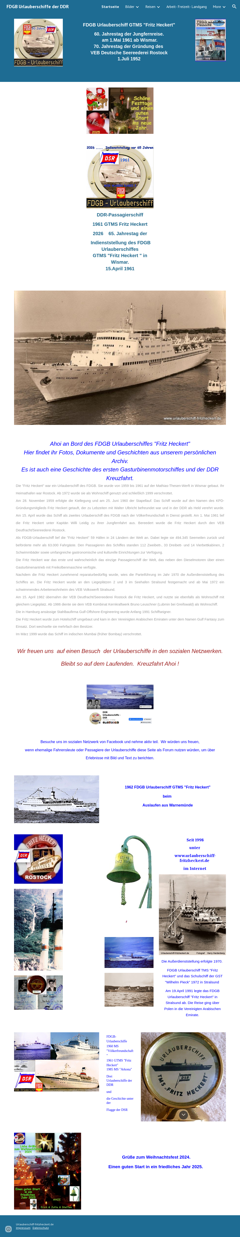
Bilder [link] (129, 6)
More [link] (217, 6)
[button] (234, 6)
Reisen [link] (150, 6)
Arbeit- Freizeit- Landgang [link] (186, 6)
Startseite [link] (110, 6)
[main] (129, 44)
